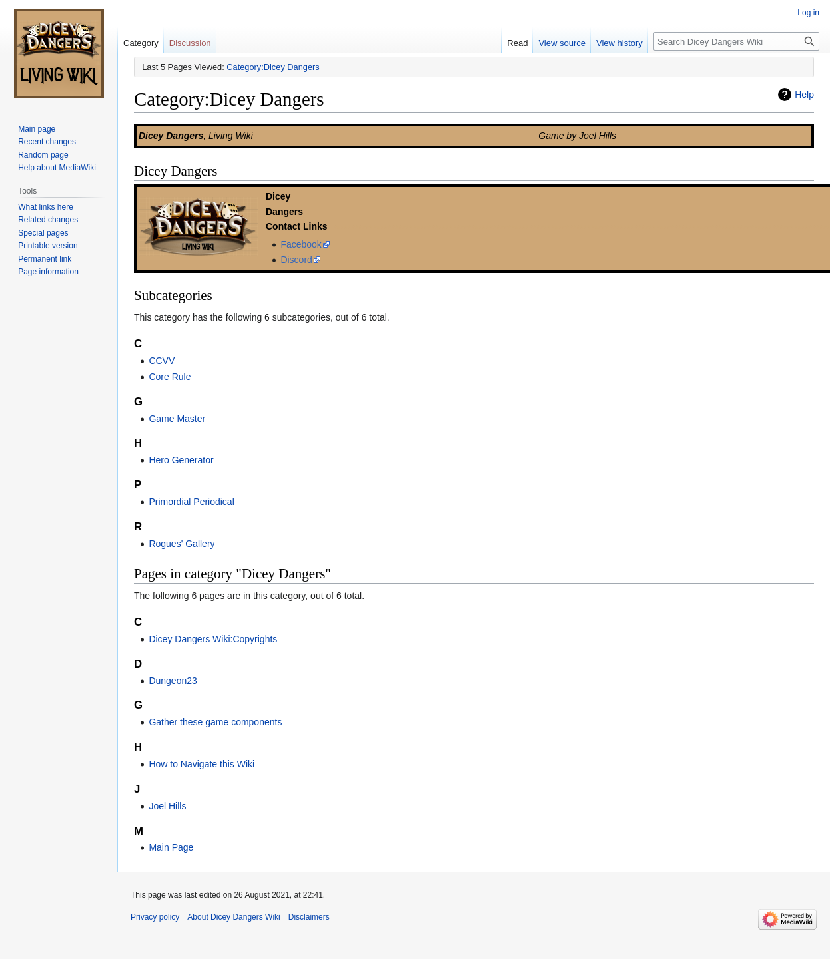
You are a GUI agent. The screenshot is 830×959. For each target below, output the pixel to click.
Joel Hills (167, 806)
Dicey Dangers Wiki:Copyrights (213, 639)
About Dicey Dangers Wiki (233, 917)
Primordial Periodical (191, 501)
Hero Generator (181, 460)
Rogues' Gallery (181, 543)
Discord (296, 259)
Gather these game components (215, 722)
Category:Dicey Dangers (272, 67)
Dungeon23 (173, 680)
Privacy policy (155, 917)
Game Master (177, 418)
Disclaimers (309, 917)
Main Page (171, 847)
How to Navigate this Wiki (201, 764)
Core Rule (170, 376)
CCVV (162, 360)
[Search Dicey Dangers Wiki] (736, 41)
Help (804, 94)
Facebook (300, 244)
